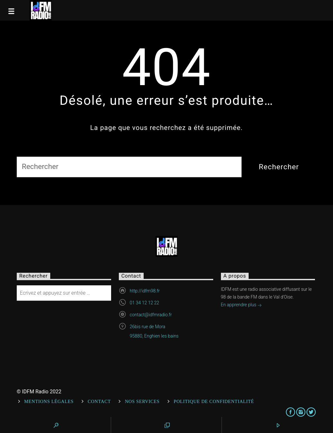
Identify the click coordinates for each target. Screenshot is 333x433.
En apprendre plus (241, 305)
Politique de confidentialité (214, 401)
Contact (99, 401)
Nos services (142, 401)
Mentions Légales (48, 401)
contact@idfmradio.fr (151, 314)
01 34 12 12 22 (144, 302)
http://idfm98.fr (145, 290)
